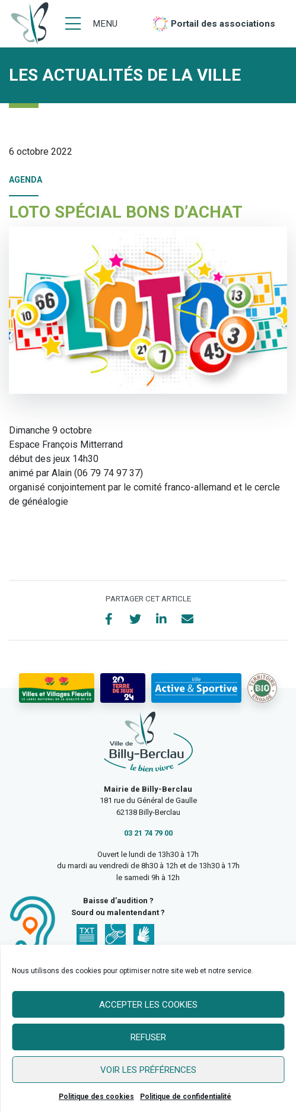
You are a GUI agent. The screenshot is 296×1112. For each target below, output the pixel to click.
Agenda (25, 179)
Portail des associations (223, 23)
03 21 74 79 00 (148, 833)
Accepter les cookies (148, 1004)
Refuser (148, 1037)
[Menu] (91, 23)
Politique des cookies (96, 1096)
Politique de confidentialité (185, 1096)
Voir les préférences (148, 1070)
